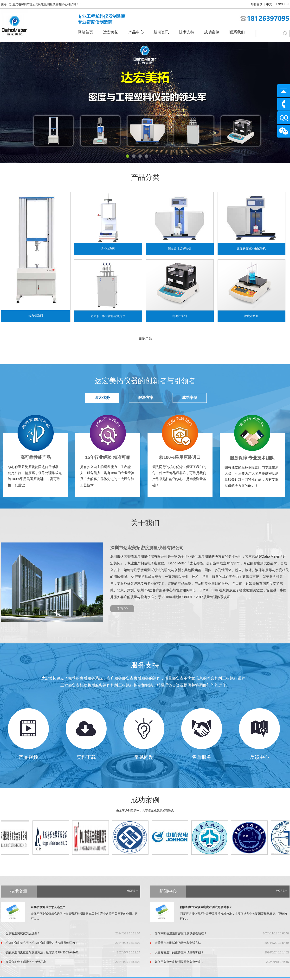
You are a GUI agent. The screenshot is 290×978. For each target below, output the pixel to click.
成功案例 (211, 32)
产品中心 (136, 32)
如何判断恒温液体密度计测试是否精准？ (206, 907)
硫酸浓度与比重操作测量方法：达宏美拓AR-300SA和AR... (43, 952)
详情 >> (122, 608)
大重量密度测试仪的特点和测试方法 (178, 943)
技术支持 (186, 32)
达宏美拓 (110, 32)
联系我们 (237, 32)
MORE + (132, 890)
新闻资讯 (161, 32)
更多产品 (145, 338)
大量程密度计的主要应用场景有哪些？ (179, 952)
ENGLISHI (282, 4)
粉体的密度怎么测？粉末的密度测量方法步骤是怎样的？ (42, 943)
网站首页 (85, 32)
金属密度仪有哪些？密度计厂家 (26, 962)
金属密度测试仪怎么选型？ (48, 907)
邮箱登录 (256, 4)
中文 (269, 4)
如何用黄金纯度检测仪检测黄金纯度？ (179, 962)
